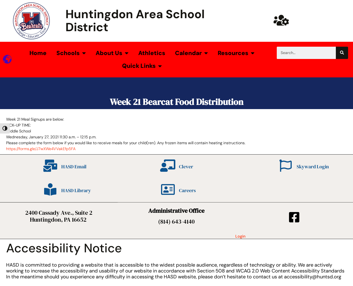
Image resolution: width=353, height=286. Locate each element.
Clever (186, 166)
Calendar (191, 53)
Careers (187, 190)
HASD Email (74, 166)
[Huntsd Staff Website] (281, 20)
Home (38, 53)
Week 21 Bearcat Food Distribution (176, 102)
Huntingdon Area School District (135, 20)
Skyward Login (313, 166)
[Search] (342, 53)
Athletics (151, 53)
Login (240, 236)
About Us (112, 53)
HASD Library (76, 190)
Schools (71, 53)
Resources (236, 53)
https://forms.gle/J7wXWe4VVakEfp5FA (41, 148)
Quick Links (142, 66)
